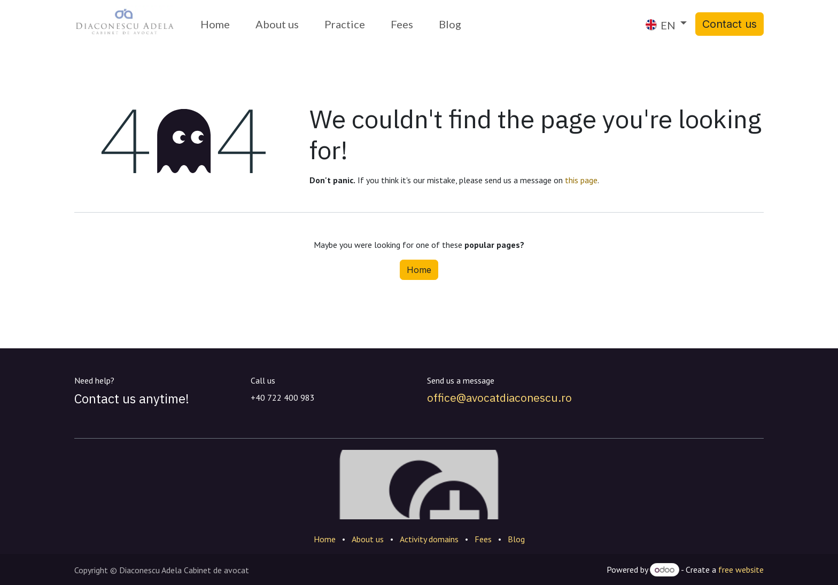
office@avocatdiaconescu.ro (499, 397)
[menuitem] (215, 24)
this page (581, 180)
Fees (483, 539)
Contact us (729, 24)
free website (741, 569)
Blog (516, 539)
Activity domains (429, 539)
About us (368, 539)
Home (419, 269)
